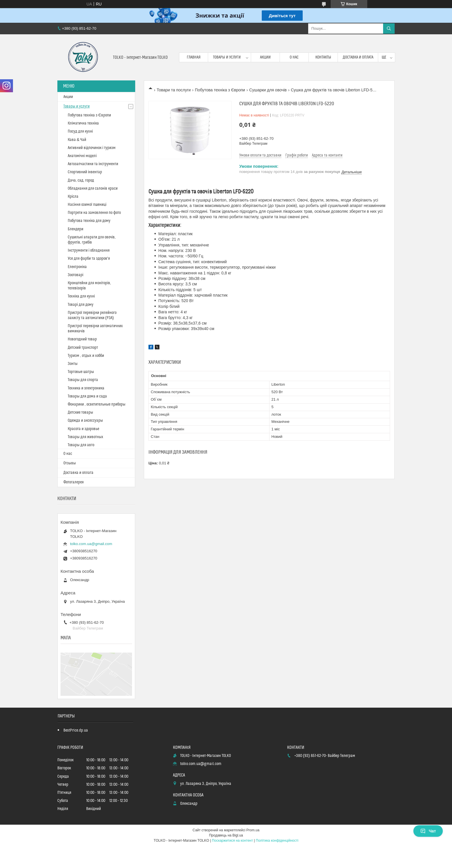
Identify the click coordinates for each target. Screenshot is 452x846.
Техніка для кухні (81, 296)
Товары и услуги (227, 57)
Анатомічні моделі (82, 156)
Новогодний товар (82, 339)
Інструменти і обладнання (89, 250)
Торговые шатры (81, 372)
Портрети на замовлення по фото (94, 212)
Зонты (73, 363)
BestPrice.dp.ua (75, 730)
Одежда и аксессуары (85, 420)
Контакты (323, 57)
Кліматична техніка (83, 123)
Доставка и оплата (358, 57)
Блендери (75, 229)
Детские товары (80, 412)
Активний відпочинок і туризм (92, 148)
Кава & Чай (77, 139)
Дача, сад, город (81, 180)
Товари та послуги (174, 90)
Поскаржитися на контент (232, 841)
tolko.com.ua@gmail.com (91, 544)
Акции (265, 57)
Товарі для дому (80, 304)
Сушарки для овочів (268, 90)
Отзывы (69, 463)
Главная (194, 57)
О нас (294, 57)
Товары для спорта (83, 380)
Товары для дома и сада (87, 396)
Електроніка (77, 267)
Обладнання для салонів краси (93, 188)
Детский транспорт (83, 347)
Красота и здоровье (83, 429)
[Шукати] (389, 28)
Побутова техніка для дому (89, 220)
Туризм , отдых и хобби (86, 355)
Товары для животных (85, 437)
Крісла (73, 196)
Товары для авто (81, 445)
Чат (428, 831)
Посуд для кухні (80, 131)
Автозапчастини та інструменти (93, 164)
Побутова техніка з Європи (220, 90)
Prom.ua (252, 830)
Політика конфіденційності (277, 841)
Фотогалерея (73, 482)
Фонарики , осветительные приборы (96, 404)
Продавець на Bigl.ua (226, 835)
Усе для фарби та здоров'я (89, 258)
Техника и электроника (86, 388)
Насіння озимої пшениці (87, 204)
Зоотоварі (75, 275)
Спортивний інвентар (85, 172)
